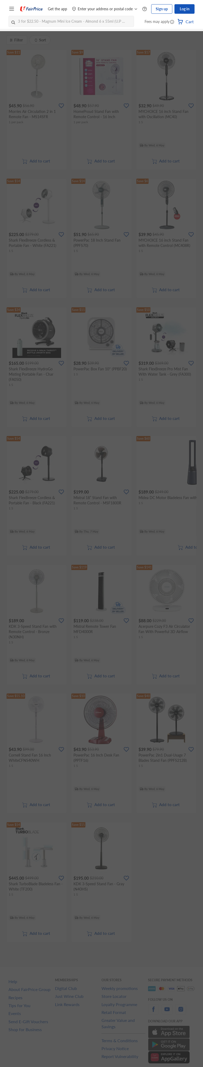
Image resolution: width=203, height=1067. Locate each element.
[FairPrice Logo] (31, 9)
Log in (185, 9)
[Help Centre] (144, 9)
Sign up (162, 9)
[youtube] (167, 1012)
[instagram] (181, 1012)
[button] (172, 22)
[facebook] (153, 1012)
